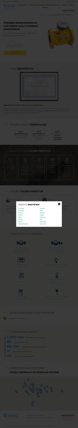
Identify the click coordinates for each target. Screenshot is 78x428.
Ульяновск (43, 217)
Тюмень (42, 215)
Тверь (41, 210)
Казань (20, 215)
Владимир (21, 210)
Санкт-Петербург (23, 224)
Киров (20, 217)
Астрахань (21, 208)
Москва (20, 219)
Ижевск (20, 212)
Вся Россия (43, 224)
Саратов (42, 208)
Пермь (20, 221)
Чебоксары (43, 221)
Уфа (41, 219)
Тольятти (42, 212)
